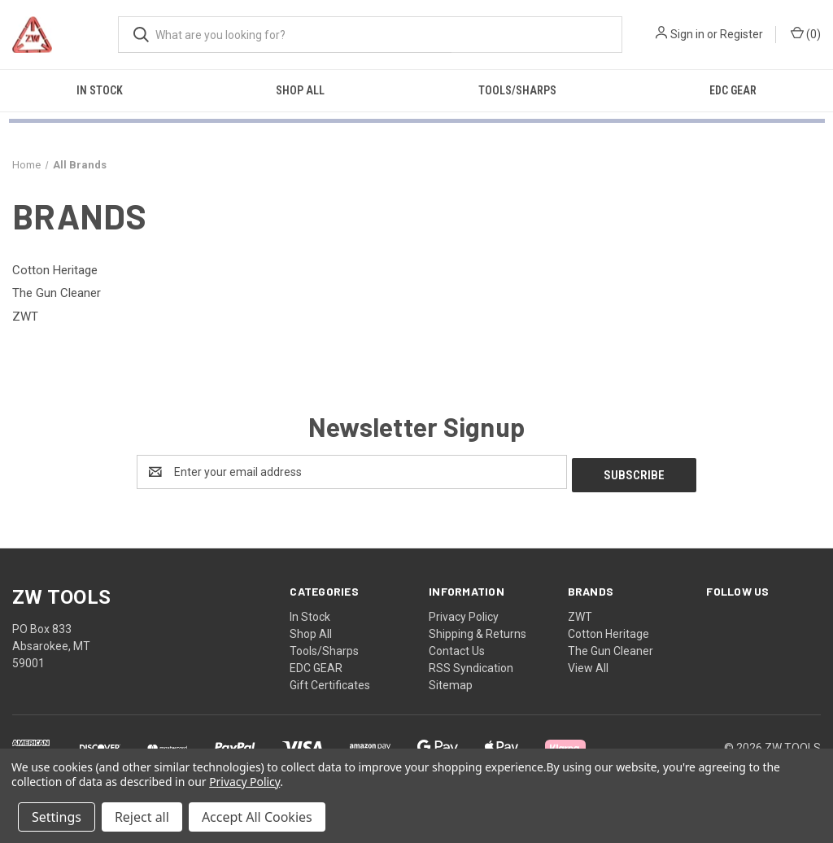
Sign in (687, 34)
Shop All (300, 90)
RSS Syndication (471, 664)
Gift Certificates (330, 681)
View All (588, 664)
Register (741, 34)
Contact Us (457, 647)
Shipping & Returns (477, 630)
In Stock (99, 90)
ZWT (580, 613)
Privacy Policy (464, 613)
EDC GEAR (733, 90)
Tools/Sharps (517, 90)
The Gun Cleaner (610, 647)
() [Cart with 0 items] (806, 33)
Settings (56, 817)
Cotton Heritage (608, 630)
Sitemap (451, 681)
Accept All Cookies (257, 817)
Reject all (142, 817)
